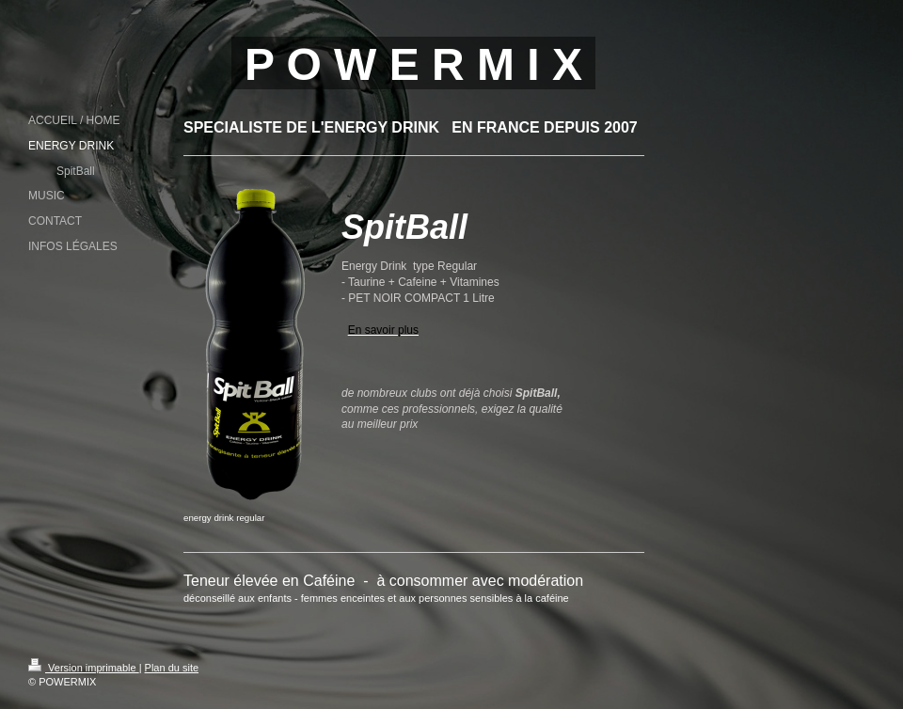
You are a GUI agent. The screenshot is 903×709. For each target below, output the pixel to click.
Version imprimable (83, 667)
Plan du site (171, 667)
